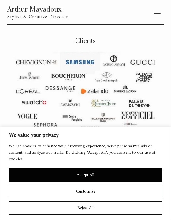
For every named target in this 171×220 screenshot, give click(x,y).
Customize (85, 191)
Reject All (85, 208)
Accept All (85, 175)
